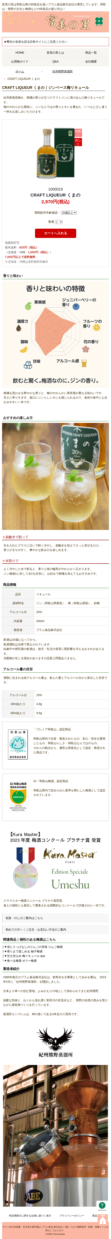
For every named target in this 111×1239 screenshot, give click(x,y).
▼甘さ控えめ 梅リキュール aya (24, 956)
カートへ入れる (55, 233)
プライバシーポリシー (71, 1215)
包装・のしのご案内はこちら (24, 918)
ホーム (19, 71)
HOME (19, 52)
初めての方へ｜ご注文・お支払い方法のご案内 (36, 929)
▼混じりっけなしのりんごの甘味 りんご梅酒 (33, 946)
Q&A (56, 61)
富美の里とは (55, 52)
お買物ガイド (19, 61)
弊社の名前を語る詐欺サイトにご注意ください (37, 41)
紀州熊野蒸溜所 (63, 71)
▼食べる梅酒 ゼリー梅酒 (20, 960)
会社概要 (91, 61)
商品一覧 (91, 52)
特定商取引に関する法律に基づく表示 (30, 1215)
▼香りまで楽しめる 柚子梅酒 (23, 951)
